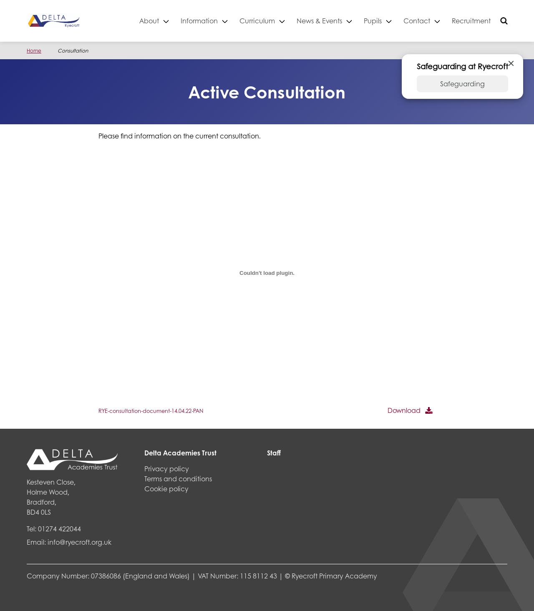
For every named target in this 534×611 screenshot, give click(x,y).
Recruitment (471, 20)
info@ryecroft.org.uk (79, 542)
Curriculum (257, 20)
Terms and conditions (178, 478)
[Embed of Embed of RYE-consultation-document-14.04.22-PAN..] (267, 273)
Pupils (373, 20)
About (149, 20)
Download (404, 410)
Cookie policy (166, 488)
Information (199, 20)
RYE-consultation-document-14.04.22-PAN (150, 411)
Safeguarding (462, 83)
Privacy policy (166, 468)
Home (34, 50)
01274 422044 (59, 528)
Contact (416, 20)
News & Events (319, 20)
